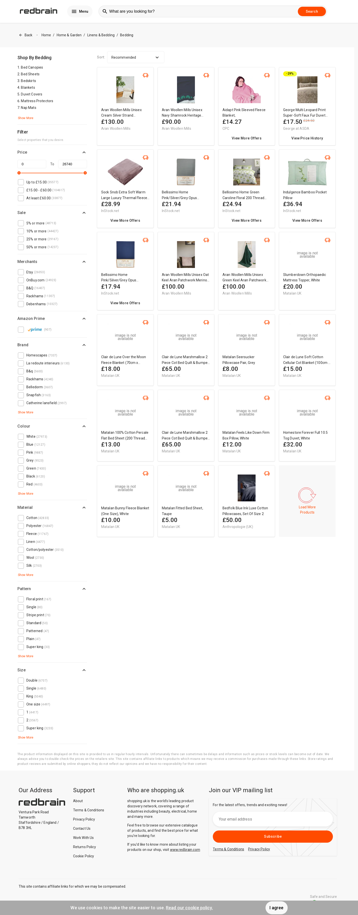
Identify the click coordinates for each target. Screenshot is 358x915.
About (78, 801)
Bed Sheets (30, 74)
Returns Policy (84, 847)
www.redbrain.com (185, 850)
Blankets (28, 87)
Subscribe (273, 836)
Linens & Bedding (101, 35)
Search (312, 11)
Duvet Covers (31, 94)
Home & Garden (69, 35)
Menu (80, 11)
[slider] (19, 173)
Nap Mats (28, 108)
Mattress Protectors (37, 101)
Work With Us (83, 838)
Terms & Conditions (88, 810)
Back (26, 35)
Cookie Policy (83, 856)
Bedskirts (28, 81)
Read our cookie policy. (189, 907)
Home (46, 35)
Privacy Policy (84, 819)
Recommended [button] (135, 57)
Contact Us (82, 828)
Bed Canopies (32, 67)
